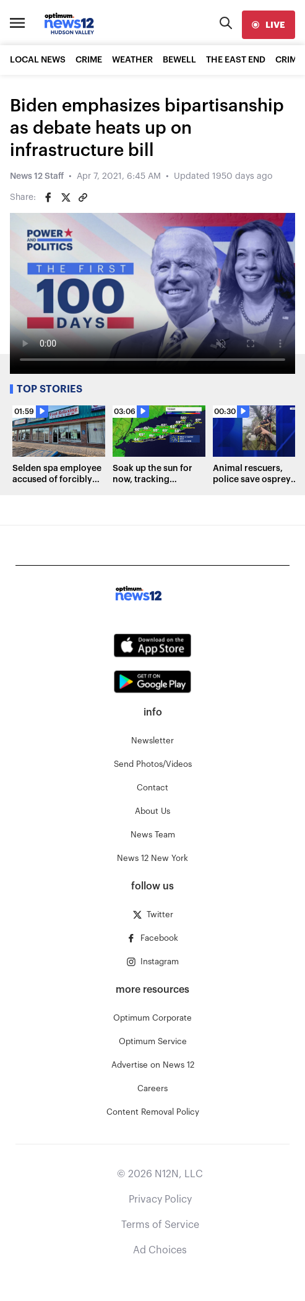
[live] (268, 25)
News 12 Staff (37, 176)
